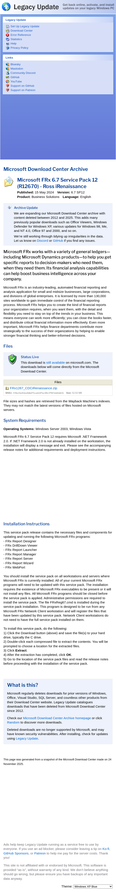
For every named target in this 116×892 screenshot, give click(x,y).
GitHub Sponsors (16, 853)
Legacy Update (27, 738)
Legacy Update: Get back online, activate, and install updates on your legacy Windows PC (58, 7)
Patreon (40, 853)
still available (55, 362)
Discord (42, 240)
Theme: (67, 886)
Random (13, 722)
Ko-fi (105, 849)
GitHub (58, 240)
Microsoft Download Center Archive (45, 169)
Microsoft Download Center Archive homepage (57, 718)
